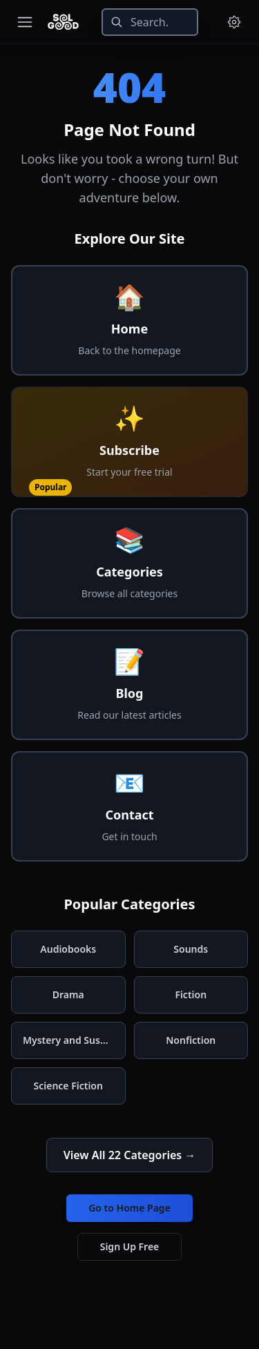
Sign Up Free (130, 1246)
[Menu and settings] (234, 22)
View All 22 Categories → (130, 1155)
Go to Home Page (129, 1207)
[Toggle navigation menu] (25, 22)
